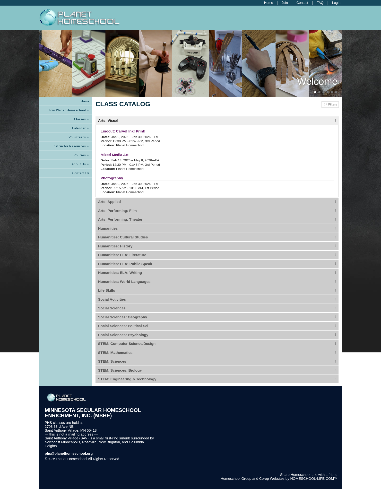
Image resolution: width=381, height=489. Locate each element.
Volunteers (79, 137)
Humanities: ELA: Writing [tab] (120, 273)
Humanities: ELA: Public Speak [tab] (125, 264)
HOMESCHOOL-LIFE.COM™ (314, 478)
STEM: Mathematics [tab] (115, 352)
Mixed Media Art (114, 155)
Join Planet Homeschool (69, 110)
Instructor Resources (70, 146)
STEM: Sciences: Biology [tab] (120, 370)
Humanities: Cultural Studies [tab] (123, 237)
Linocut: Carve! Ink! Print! (123, 131)
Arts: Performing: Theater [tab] (120, 219)
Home (84, 101)
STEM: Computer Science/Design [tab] (127, 343)
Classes (81, 119)
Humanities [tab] (108, 228)
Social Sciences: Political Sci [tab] (123, 326)
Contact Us (80, 173)
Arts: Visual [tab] (108, 120)
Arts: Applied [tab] (109, 202)
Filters (330, 104)
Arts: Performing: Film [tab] (117, 211)
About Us (80, 164)
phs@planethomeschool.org (69, 453)
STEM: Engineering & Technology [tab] (127, 379)
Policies (81, 155)
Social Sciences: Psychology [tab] (123, 335)
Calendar (80, 128)
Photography (112, 178)
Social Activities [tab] (112, 299)
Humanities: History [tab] (115, 246)
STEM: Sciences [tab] (112, 361)
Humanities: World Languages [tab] (124, 281)
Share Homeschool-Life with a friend (309, 475)
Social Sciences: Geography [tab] (122, 317)
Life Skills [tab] (106, 290)
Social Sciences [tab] (112, 308)
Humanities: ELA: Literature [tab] (122, 255)
